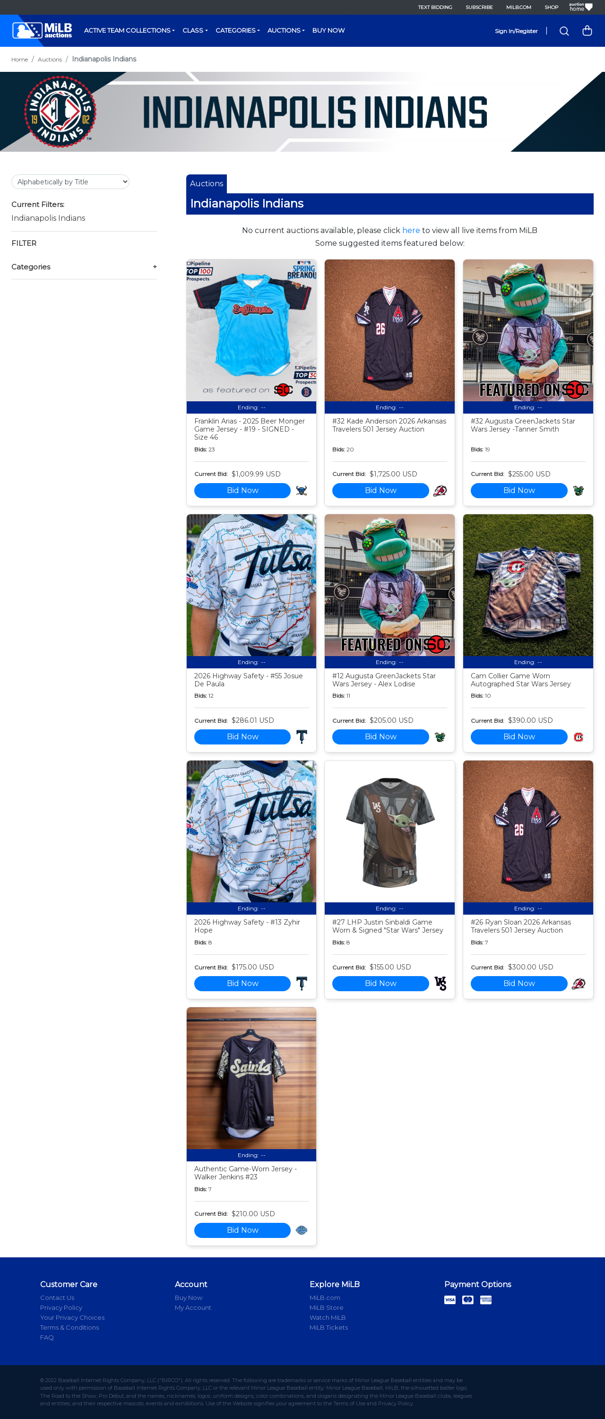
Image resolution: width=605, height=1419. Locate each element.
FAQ (47, 1337)
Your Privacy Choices (72, 1317)
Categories (236, 30)
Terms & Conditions (69, 1327)
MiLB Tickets (329, 1327)
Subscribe (479, 7)
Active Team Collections (127, 30)
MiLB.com (518, 7)
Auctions (284, 30)
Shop (551, 7)
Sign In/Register (516, 31)
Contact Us (57, 1297)
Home (19, 59)
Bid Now (243, 490)
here (411, 230)
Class (192, 30)
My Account (193, 1307)
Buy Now (328, 30)
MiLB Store (327, 1307)
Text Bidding (435, 7)
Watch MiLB (328, 1317)
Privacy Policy (61, 1307)
